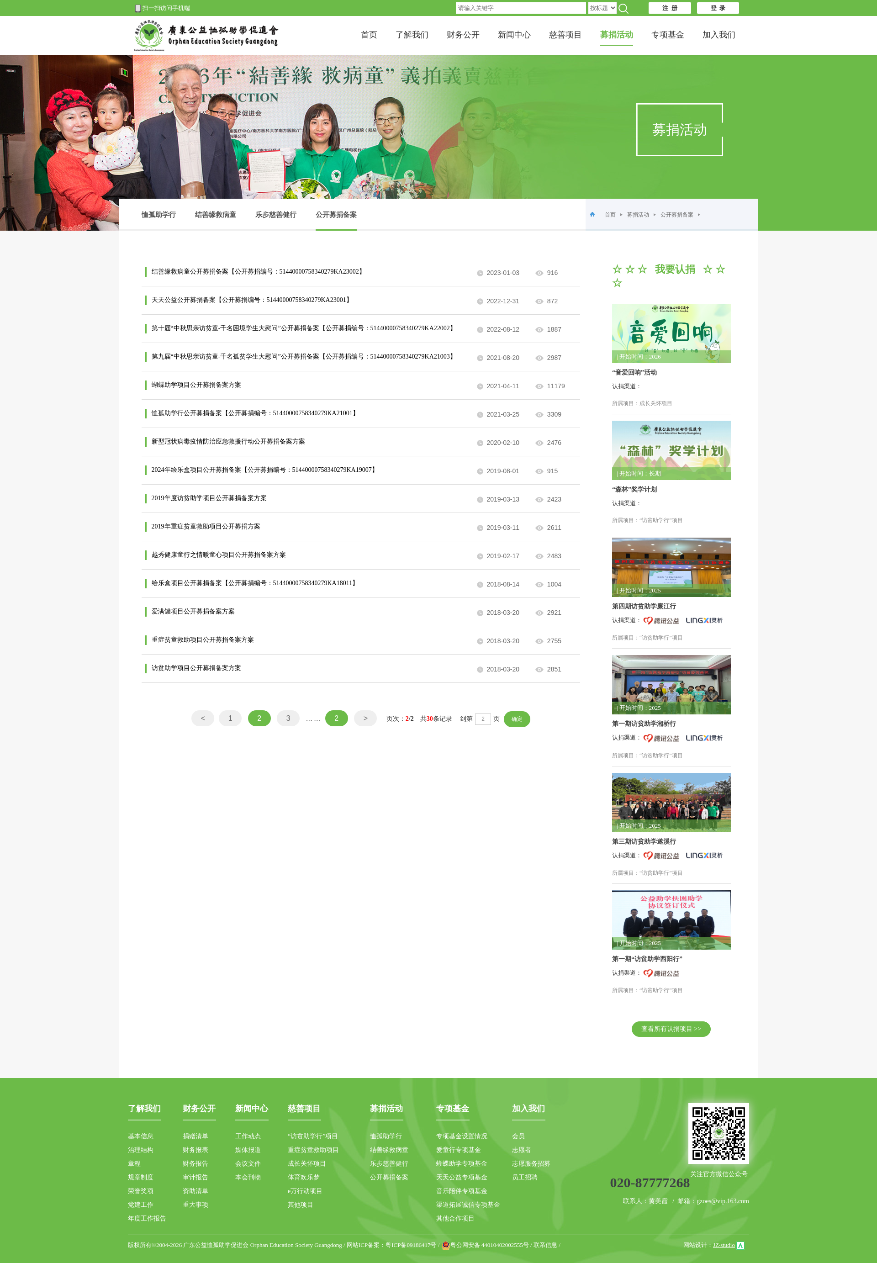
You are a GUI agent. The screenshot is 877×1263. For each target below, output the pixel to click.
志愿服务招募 (531, 1163)
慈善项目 (565, 34)
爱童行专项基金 (458, 1150)
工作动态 (248, 1136)
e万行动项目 (305, 1191)
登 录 (718, 8)
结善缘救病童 (215, 214)
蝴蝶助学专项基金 (461, 1163)
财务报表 (195, 1150)
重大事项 (195, 1204)
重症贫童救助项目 (313, 1150)
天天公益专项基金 (461, 1177)
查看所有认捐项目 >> (671, 1028)
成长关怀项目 (307, 1163)
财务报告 (195, 1163)
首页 (369, 34)
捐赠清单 (195, 1136)
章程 (134, 1163)
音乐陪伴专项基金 (461, 1191)
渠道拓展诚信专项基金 (468, 1204)
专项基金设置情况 (461, 1136)
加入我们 (719, 34)
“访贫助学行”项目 (313, 1136)
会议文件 (248, 1163)
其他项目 (300, 1204)
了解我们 (412, 34)
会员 (518, 1136)
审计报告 (195, 1177)
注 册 (669, 8)
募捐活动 (638, 214)
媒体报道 (248, 1150)
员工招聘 (525, 1177)
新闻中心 (514, 34)
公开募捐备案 (336, 221)
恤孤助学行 (159, 214)
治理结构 (140, 1150)
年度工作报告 (147, 1218)
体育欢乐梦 (304, 1177)
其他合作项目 (455, 1218)
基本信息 (140, 1136)
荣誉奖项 (140, 1191)
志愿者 (521, 1150)
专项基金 (667, 34)
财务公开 (463, 34)
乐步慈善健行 (275, 214)
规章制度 (140, 1177)
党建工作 (140, 1204)
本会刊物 (248, 1177)
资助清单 (195, 1191)
